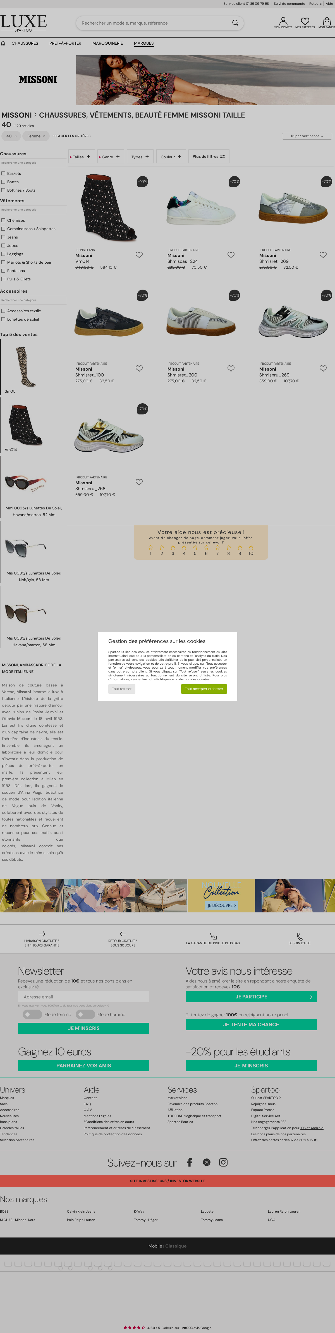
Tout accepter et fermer (204, 689)
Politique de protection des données (183, 679)
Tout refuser (121, 689)
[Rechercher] (235, 23)
